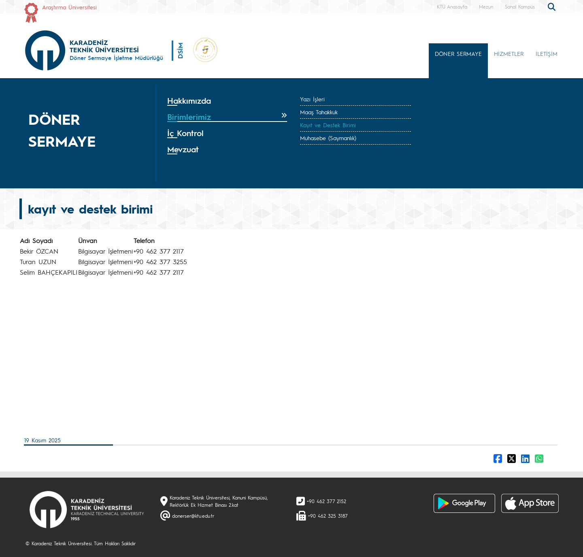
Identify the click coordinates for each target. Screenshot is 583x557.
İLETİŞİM (546, 53)
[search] (553, 6)
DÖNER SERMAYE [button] (458, 53)
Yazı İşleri (312, 98)
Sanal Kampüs (520, 6)
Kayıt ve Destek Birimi (328, 124)
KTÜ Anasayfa (452, 6)
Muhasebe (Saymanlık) (328, 137)
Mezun (486, 6)
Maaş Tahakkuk (319, 111)
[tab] (227, 101)
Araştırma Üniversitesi (69, 7)
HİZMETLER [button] (508, 53)
